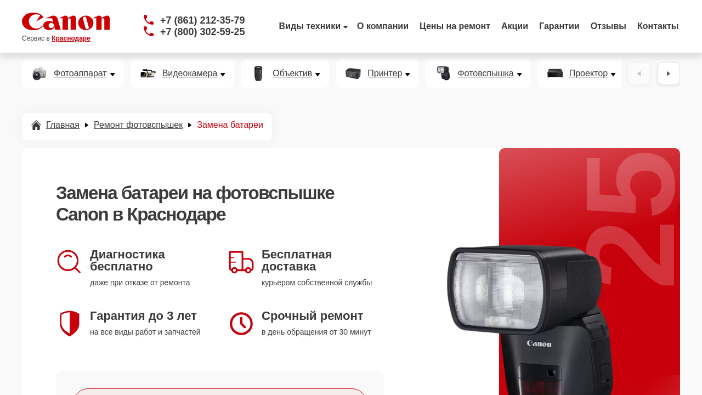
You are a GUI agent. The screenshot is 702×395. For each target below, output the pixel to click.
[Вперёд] (668, 73)
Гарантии (559, 26)
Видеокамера (190, 73)
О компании (383, 26)
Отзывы (608, 26)
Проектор (588, 73)
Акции (514, 26)
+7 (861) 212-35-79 (202, 20)
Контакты (657, 26)
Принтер (384, 73)
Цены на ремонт (455, 26)
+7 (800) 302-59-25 (202, 31)
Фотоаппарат (80, 73)
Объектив (292, 73)
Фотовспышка (485, 73)
